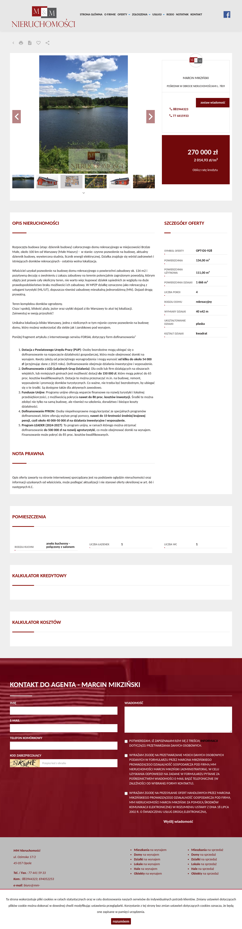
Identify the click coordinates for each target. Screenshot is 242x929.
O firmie (110, 14)
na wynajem (150, 850)
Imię (13, 703)
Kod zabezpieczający (25, 755)
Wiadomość (134, 703)
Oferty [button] (124, 14)
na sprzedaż (207, 850)
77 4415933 (179, 116)
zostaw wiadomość (213, 103)
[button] (23, 114)
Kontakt (196, 14)
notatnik (182, 14)
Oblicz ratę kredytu (205, 170)
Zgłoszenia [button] (141, 14)
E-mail (15, 720)
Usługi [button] (158, 14)
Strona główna (91, 14)
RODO (170, 14)
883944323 (179, 109)
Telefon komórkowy (26, 738)
